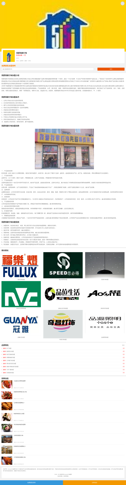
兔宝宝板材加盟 (9, 354)
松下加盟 (7, 348)
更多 (123, 345)
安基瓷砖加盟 (8, 372)
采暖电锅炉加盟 (9, 357)
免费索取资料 (31, 482)
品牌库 (21, 60)
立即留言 (94, 482)
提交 (111, 69)
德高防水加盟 (8, 351)
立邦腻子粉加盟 (9, 360)
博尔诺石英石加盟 (9, 363)
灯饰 (29, 60)
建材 (26, 60)
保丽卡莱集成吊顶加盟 (10, 366)
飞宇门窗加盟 (8, 369)
